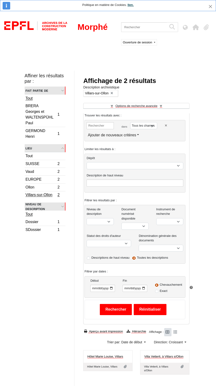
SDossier (42, 230)
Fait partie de (37, 90)
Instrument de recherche (165, 211)
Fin (125, 280)
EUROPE (42, 180)
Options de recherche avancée (136, 106)
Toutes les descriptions (152, 257)
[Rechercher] (144, 27)
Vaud (42, 172)
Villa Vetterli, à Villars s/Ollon (163, 356)
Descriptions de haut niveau (110, 257)
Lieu (29, 148)
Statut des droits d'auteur (104, 236)
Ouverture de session (138, 42)
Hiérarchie (136, 331)
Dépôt (91, 158)
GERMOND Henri (42, 133)
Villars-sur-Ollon (42, 195)
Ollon (42, 187)
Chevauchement (171, 284)
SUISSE (42, 164)
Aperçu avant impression (103, 331)
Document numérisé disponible (128, 213)
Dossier (42, 222)
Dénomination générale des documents (157, 238)
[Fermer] (210, 6)
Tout (29, 98)
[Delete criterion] (166, 125)
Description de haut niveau (105, 175)
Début (94, 280)
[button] (195, 27)
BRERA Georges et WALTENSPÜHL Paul (42, 114)
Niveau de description (35, 206)
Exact (163, 291)
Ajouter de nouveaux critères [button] (112, 135)
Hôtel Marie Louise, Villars (105, 356)
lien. (131, 5)
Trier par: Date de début (125, 342)
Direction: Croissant (169, 342)
